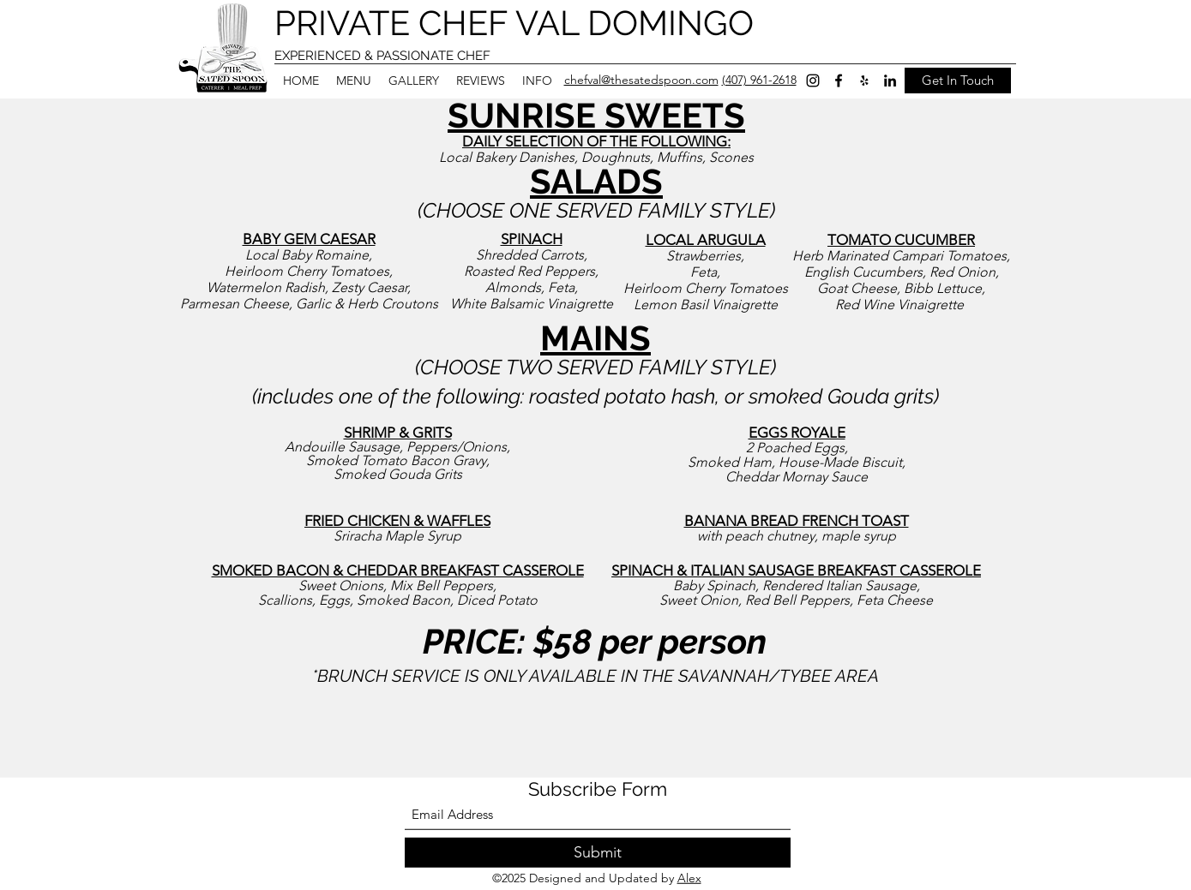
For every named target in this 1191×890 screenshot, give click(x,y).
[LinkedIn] (890, 80)
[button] (354, 80)
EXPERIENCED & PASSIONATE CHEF (382, 55)
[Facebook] (838, 80)
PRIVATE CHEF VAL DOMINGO (514, 23)
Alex (689, 878)
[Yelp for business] (864, 80)
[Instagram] (812, 80)
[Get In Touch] (958, 80)
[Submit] (598, 853)
